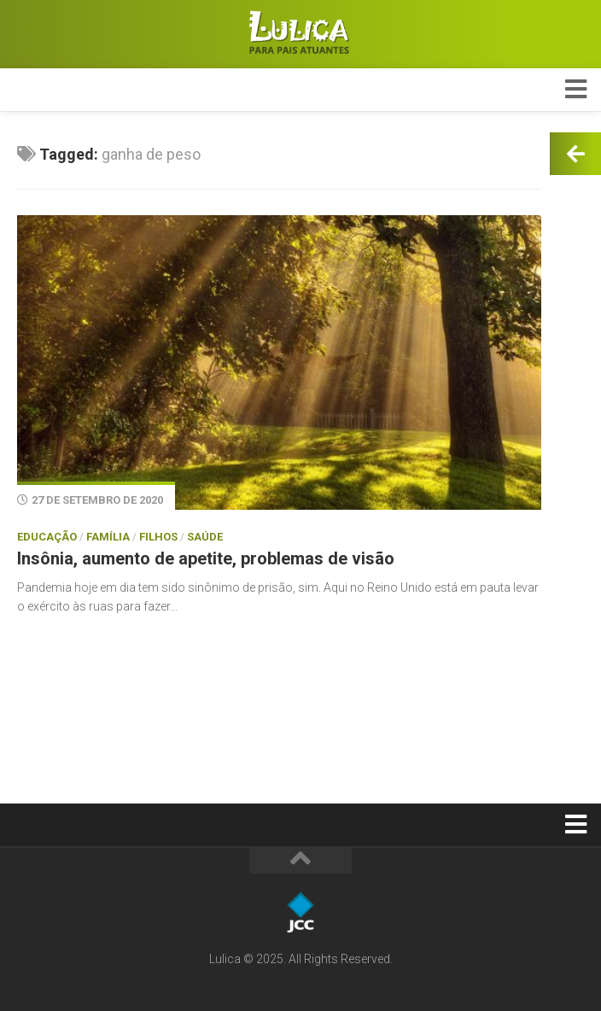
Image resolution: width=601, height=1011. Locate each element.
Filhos (158, 536)
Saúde (205, 536)
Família (108, 536)
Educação (47, 536)
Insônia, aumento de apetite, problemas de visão (205, 558)
